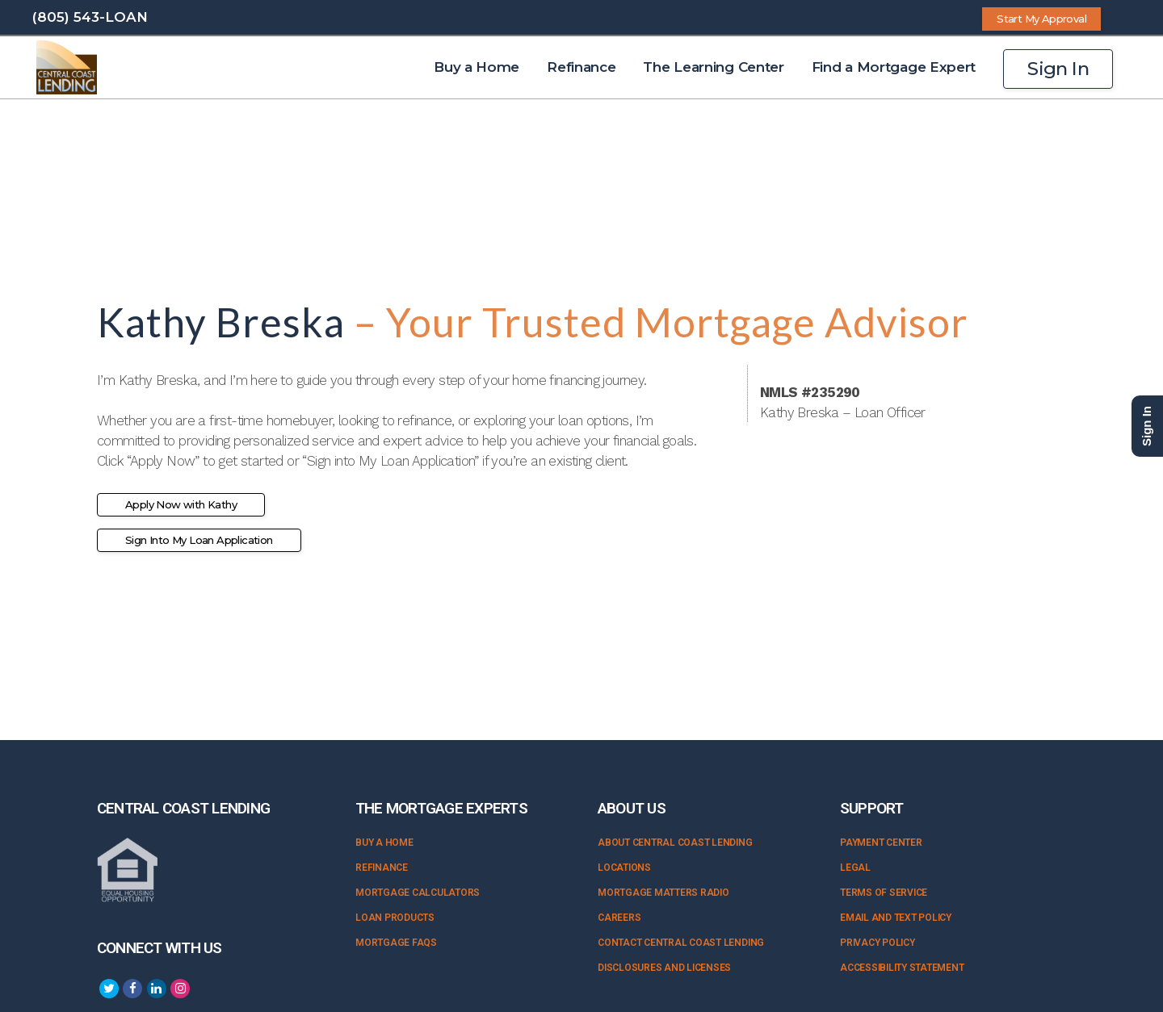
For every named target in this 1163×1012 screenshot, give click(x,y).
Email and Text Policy (895, 917)
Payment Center (881, 842)
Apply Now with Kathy (181, 504)
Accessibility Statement (902, 967)
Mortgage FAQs (396, 942)
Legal (855, 867)
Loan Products (395, 917)
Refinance (381, 867)
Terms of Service (883, 892)
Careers (619, 917)
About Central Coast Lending (675, 842)
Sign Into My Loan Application (199, 539)
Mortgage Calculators (417, 892)
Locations (624, 867)
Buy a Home (384, 842)
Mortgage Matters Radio (663, 892)
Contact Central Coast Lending (681, 942)
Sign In (1058, 68)
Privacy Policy (877, 942)
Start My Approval (1041, 18)
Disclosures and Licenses (664, 967)
